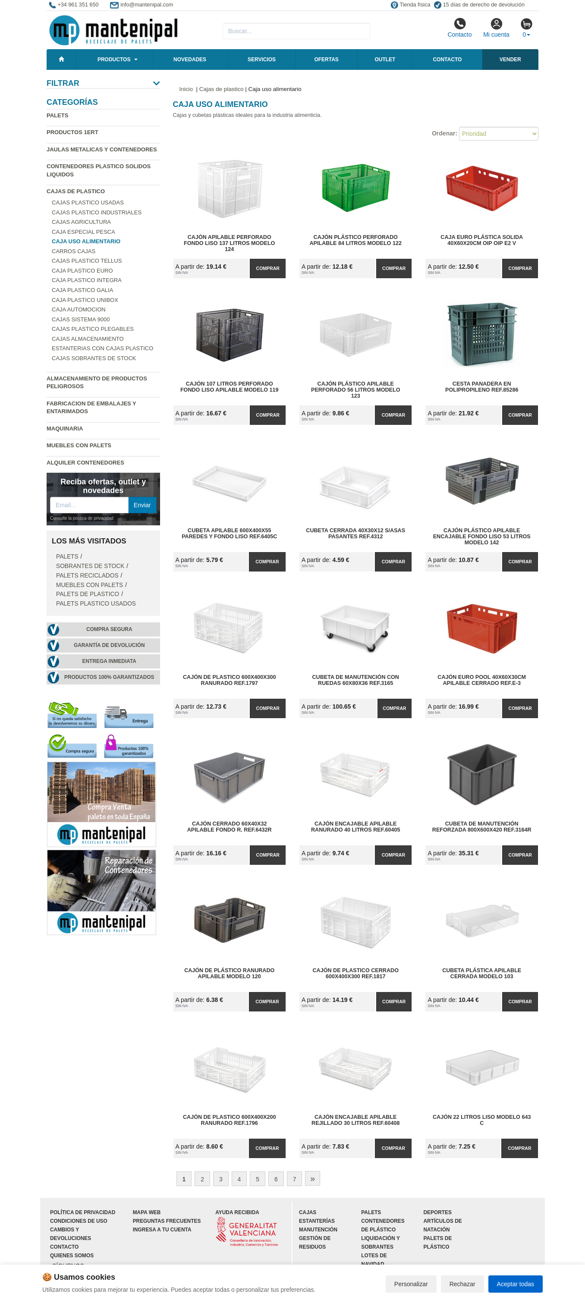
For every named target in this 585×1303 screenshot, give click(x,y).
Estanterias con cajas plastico (102, 348)
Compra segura (109, 629)
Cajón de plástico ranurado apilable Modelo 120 (229, 973)
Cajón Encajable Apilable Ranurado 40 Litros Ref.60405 (355, 827)
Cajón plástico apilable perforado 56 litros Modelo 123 (355, 390)
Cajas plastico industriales (97, 212)
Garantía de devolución (109, 645)
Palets (57, 115)
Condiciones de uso (78, 1221)
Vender (510, 60)
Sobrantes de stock (90, 566)
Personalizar (411, 1284)
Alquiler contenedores (85, 462)
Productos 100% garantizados (109, 677)
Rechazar (462, 1284)
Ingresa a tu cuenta (162, 1230)
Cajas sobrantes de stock (94, 358)
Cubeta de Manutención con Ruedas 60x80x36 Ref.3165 (355, 680)
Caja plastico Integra (87, 280)
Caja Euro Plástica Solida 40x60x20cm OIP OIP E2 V (481, 240)
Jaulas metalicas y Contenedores (102, 149)
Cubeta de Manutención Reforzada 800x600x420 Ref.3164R (482, 827)
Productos (114, 60)
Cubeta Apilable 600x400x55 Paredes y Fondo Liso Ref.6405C (229, 533)
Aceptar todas (515, 1284)
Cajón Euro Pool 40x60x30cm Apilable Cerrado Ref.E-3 (481, 680)
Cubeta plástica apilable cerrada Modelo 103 (481, 973)
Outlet (384, 60)
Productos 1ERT (72, 132)
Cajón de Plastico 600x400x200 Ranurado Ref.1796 (229, 1120)
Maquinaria (65, 428)
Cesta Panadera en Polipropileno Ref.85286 (481, 387)
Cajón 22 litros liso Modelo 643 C (482, 1120)
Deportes (438, 1212)
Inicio (186, 89)
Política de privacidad (82, 1212)
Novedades (189, 60)
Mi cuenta (496, 27)
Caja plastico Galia (82, 290)
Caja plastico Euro (82, 270)
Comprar (268, 268)
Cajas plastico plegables (93, 329)
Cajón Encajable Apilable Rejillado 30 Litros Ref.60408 (355, 1120)
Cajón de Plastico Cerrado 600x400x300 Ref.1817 (356, 973)
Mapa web (147, 1212)
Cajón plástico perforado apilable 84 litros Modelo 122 (356, 240)
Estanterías (317, 1221)
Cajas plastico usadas (88, 202)
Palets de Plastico (87, 594)
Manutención (318, 1230)
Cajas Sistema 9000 (81, 319)
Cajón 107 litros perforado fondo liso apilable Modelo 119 (229, 387)
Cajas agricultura (81, 222)
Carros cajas (73, 251)
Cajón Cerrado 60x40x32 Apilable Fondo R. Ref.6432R (229, 827)
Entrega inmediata (109, 661)
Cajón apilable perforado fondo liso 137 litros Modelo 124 (229, 243)
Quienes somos (72, 1256)
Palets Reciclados (87, 575)
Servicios (262, 60)
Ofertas (326, 60)
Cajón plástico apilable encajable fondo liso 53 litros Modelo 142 (482, 536)
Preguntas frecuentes (167, 1221)
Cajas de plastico (76, 191)
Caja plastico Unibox (85, 300)
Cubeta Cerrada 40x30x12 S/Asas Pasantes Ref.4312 (355, 533)
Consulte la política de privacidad (81, 518)
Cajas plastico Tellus (87, 260)
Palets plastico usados (96, 603)
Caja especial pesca (83, 232)
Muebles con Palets (79, 445)
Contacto (459, 27)
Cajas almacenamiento (88, 339)
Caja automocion (79, 309)
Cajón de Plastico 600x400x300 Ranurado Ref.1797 (229, 680)
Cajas (307, 1212)
